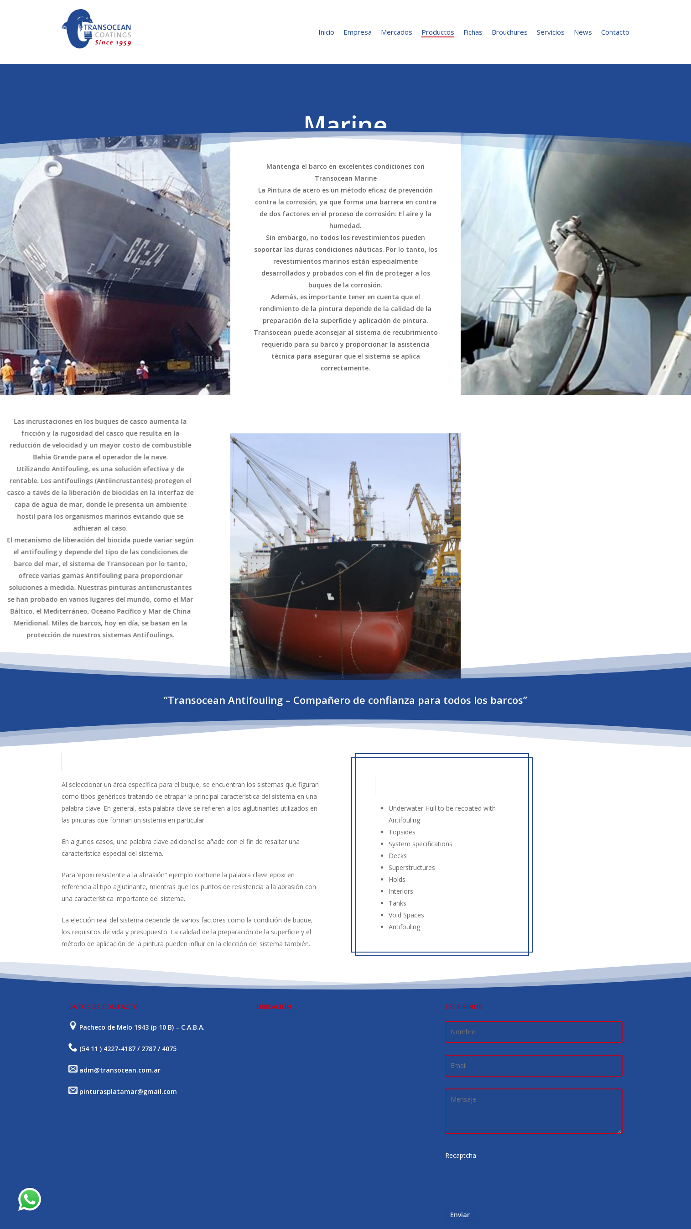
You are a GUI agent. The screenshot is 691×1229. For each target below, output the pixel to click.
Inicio (326, 32)
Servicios (551, 32)
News (583, 32)
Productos (437, 32)
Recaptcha (460, 1155)
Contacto (615, 32)
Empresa (357, 32)
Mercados (396, 32)
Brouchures (510, 32)
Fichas (473, 32)
